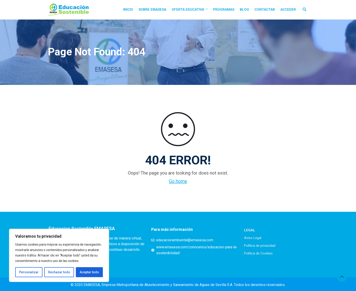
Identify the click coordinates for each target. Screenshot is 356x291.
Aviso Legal (252, 238)
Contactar (265, 9)
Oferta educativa (190, 9)
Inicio (128, 9)
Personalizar (29, 272)
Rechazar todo (59, 272)
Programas (223, 9)
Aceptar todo (89, 272)
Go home (178, 181)
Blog (244, 9)
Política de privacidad (259, 246)
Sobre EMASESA (152, 9)
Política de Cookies (258, 253)
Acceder (288, 9)
